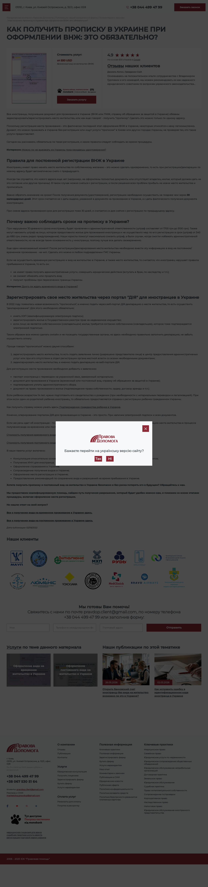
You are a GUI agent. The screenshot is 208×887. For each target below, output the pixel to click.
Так (98, 459)
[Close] (145, 428)
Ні (110, 459)
